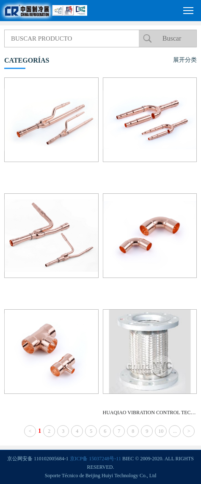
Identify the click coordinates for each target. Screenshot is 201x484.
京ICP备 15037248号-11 (95, 459)
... (175, 431)
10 (160, 431)
